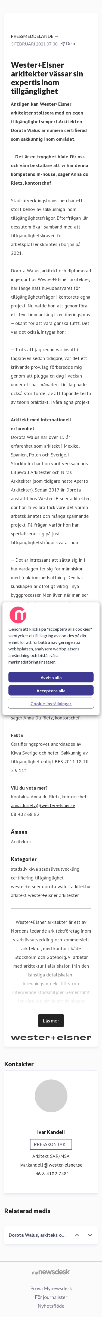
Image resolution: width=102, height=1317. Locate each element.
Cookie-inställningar (51, 703)
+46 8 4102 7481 (51, 1173)
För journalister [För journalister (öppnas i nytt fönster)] (51, 1297)
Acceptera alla (51, 690)
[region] (50, 658)
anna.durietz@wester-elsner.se (43, 805)
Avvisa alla (51, 677)
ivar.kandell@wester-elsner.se (51, 1165)
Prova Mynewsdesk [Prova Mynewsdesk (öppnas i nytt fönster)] (51, 1288)
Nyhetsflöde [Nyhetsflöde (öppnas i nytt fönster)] (51, 1306)
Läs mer (51, 1021)
